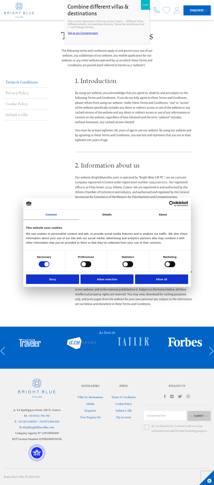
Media (90, 404)
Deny (52, 279)
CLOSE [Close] (145, 5)
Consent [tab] (51, 214)
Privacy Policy (17, 93)
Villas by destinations (90, 397)
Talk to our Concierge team (83, 33)
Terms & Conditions (22, 82)
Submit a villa (17, 115)
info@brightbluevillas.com (38, 427)
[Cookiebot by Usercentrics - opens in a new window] (172, 204)
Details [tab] (107, 214)
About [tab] (163, 214)
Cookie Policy (17, 104)
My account (123, 417)
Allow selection (107, 279)
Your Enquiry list (90, 417)
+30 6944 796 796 (39, 416)
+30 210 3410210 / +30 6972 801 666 (38, 421)
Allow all (161, 279)
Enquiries (90, 410)
